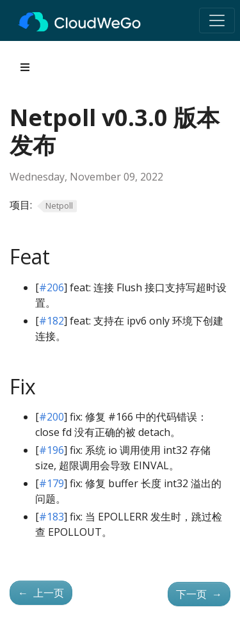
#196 (51, 450)
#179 (51, 483)
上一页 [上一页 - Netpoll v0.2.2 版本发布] (41, 593)
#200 (51, 417)
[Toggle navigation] (217, 20)
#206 (51, 287)
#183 (51, 517)
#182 (51, 321)
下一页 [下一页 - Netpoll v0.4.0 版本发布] (199, 594)
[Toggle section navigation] (25, 67)
